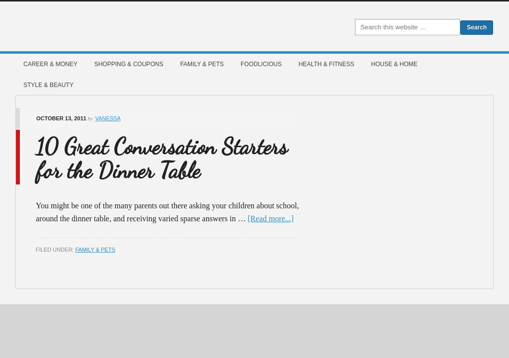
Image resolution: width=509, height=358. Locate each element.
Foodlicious (261, 64)
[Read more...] (271, 218)
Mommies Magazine (128, 26)
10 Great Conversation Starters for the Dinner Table (161, 158)
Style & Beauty (48, 85)
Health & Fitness (326, 64)
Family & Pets (202, 64)
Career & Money (50, 64)
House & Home (394, 64)
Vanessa (108, 118)
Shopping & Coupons (129, 64)
